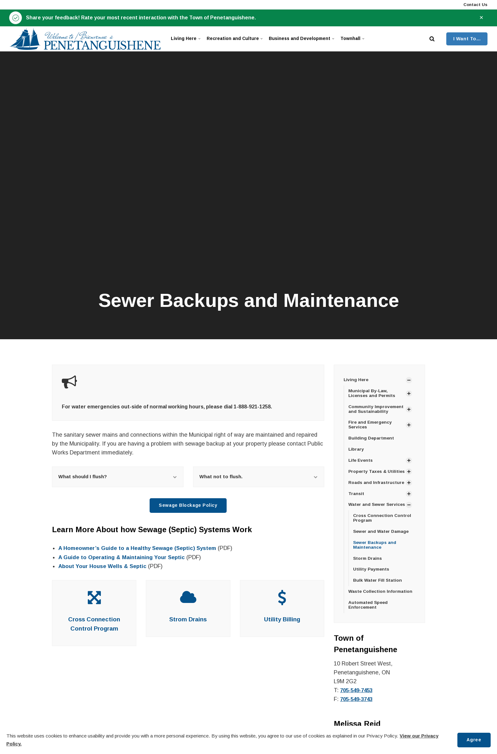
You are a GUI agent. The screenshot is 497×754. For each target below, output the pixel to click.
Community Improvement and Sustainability (376, 409)
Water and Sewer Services (367, 514)
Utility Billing (282, 620)
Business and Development (312, 39)
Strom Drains (188, 620)
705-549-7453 (358, 704)
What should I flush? (118, 477)
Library (356, 450)
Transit (356, 500)
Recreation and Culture (240, 39)
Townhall (368, 39)
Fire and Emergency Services (370, 426)
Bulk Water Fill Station (378, 593)
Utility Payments (371, 582)
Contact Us (474, 4)
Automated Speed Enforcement (368, 619)
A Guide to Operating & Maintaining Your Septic (123, 558)
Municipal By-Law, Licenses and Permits (373, 394)
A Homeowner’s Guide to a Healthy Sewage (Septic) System (139, 549)
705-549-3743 (358, 713)
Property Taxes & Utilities (368, 475)
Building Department (371, 439)
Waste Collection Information (381, 605)
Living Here (187, 39)
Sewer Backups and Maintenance (375, 558)
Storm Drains (368, 571)
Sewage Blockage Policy (188, 506)
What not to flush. (259, 477)
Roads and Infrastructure (376, 489)
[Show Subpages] (409, 380)
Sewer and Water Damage (381, 543)
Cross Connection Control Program (383, 530)
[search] (432, 39)
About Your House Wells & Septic (104, 567)
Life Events (361, 462)
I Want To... (467, 39)
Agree (473, 739)
